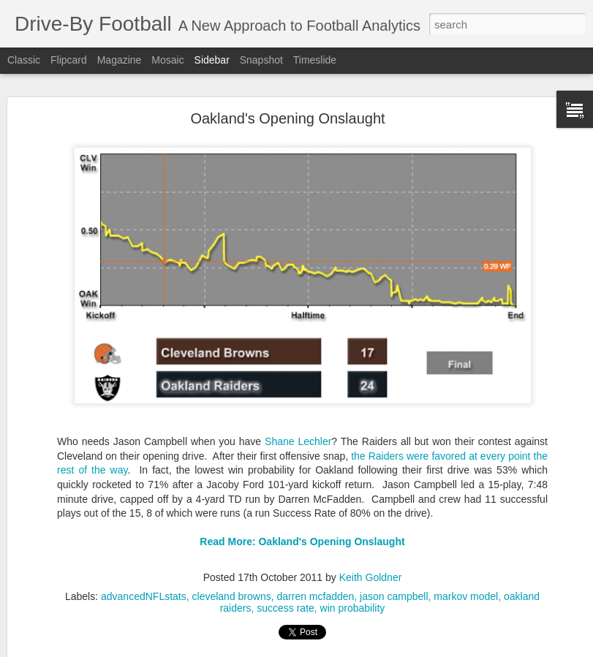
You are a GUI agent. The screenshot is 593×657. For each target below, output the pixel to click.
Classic (23, 60)
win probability (352, 596)
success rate (285, 596)
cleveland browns (231, 584)
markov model (466, 584)
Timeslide (314, 60)
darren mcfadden (315, 584)
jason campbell (394, 584)
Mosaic (167, 60)
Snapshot (261, 60)
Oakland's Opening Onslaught (287, 107)
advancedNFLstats (143, 584)
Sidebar (212, 60)
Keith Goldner (370, 565)
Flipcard (68, 60)
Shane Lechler (298, 430)
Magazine (119, 60)
